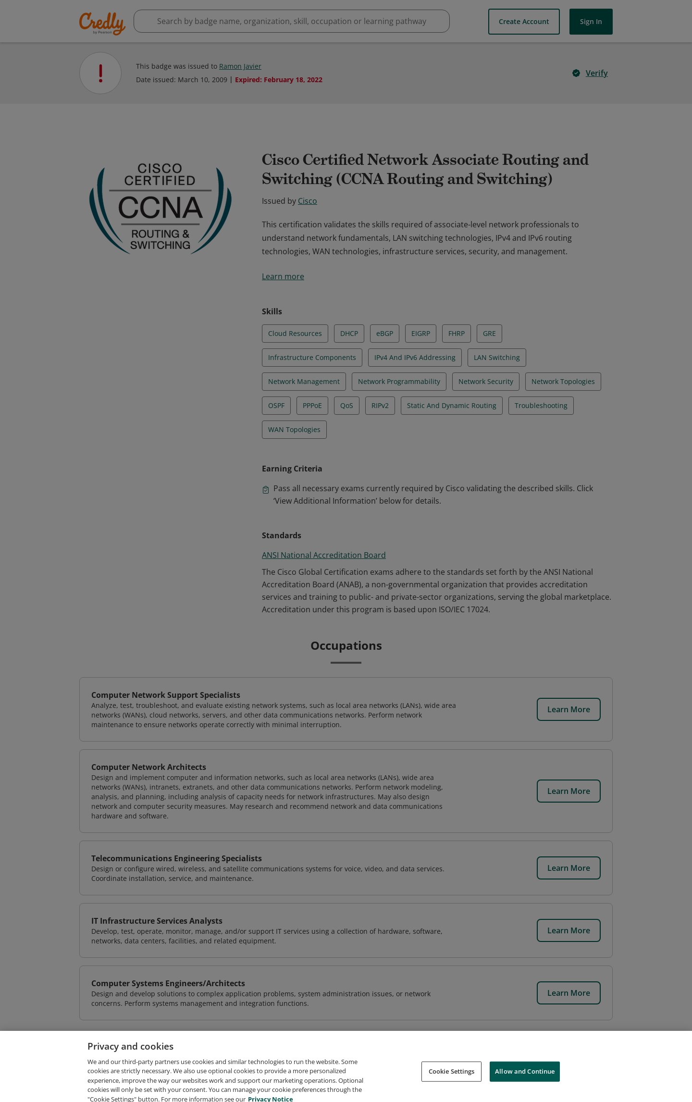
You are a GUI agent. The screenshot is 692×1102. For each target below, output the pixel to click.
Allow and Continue (525, 1081)
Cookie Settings (452, 1081)
